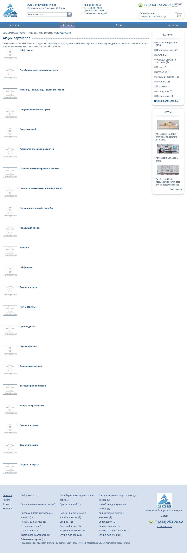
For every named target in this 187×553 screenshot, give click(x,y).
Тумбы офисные (28, 307)
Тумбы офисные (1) (70, 526)
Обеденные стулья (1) (33, 539)
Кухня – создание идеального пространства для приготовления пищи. (168, 182)
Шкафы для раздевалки (32, 405)
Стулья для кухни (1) (109, 535)
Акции (119, 25)
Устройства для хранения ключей (37, 149)
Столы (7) (161, 67)
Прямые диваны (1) (109, 526)
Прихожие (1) (163, 86)
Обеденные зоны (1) (167, 50)
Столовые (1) (163, 72)
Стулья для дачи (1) (31, 526)
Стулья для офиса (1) (71, 535)
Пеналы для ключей (30, 228)
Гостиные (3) (163, 81)
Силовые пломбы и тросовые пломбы (39, 169)
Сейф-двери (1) (106, 522)
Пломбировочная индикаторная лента (39, 70)
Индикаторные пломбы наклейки (36, 208)
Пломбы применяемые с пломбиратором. (41, 188)
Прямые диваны (28, 326)
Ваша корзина (147, 13)
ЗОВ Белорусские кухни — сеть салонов (22, 33)
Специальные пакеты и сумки (35, 109)
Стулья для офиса (29, 425)
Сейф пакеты (26, 50)
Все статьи (176, 189)
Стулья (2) (161, 55)
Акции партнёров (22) (167, 101)
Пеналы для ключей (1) (33, 522)
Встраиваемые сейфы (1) (73, 530)
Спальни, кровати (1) (167, 77)
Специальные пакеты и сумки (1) (38, 504)
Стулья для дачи (28, 287)
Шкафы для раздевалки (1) (35, 535)
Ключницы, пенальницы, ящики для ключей (42, 90)
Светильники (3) (165, 96)
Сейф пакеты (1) (30, 495)
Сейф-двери (26, 267)
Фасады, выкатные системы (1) (166, 61)
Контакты (172, 25)
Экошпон (24, 247)
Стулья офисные (28, 346)
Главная (14, 25)
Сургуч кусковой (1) (70, 504)
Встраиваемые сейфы (31, 366)
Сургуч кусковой (28, 129)
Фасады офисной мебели (33, 386)
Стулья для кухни (29, 445)
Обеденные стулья (29, 465)
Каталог (67, 25)
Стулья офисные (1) (32, 530)
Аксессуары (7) (164, 91)
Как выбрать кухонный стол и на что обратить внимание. (166, 137)
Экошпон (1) (66, 522)
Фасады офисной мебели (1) (114, 530)
